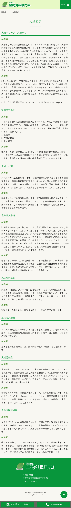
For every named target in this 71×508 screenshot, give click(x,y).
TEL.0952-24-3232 (31, 481)
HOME (3, 12)
